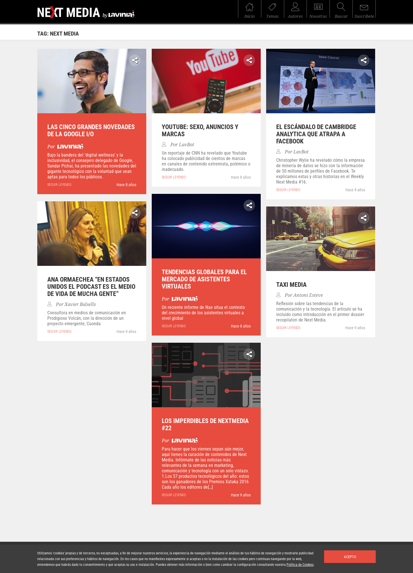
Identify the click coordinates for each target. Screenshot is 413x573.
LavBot (186, 144)
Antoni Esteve (308, 295)
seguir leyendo (59, 185)
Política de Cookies (300, 565)
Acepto (350, 557)
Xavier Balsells (80, 304)
